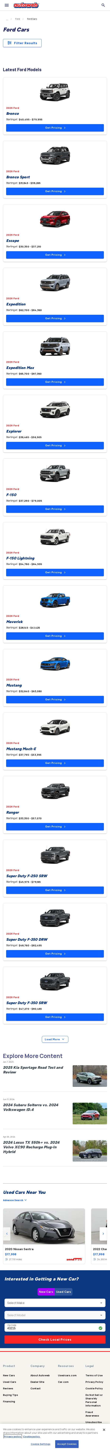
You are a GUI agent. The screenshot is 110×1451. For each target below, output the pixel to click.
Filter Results (22, 43)
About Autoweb (40, 1375)
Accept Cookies (67, 1444)
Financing (9, 1401)
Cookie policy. (31, 1436)
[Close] (104, 1430)
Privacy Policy (94, 1382)
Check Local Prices (55, 1340)
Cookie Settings (40, 1444)
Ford (17, 19)
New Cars (46, 1292)
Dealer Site (37, 1382)
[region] (55, 1437)
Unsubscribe (93, 1422)
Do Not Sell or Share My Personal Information (94, 1400)
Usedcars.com (67, 1375)
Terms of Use (94, 1375)
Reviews (8, 1388)
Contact (35, 1388)
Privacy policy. (13, 1436)
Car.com (63, 1382)
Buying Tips (10, 1395)
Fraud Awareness (92, 1413)
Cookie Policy (94, 1388)
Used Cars (63, 1292)
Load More (55, 1039)
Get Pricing (55, 127)
